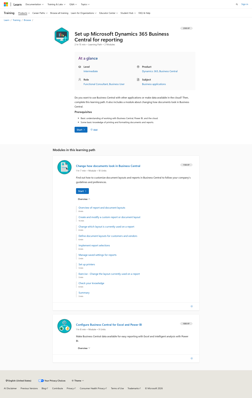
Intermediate (91, 71)
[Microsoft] (6, 4)
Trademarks (133, 388)
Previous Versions (29, 388)
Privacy (70, 388)
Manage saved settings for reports (98, 254)
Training (17, 20)
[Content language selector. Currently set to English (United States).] (18, 380)
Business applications (154, 84)
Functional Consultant (96, 84)
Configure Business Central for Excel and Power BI (109, 324)
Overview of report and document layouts (102, 207)
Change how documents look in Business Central (108, 166)
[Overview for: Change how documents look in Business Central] (84, 199)
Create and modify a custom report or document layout (109, 217)
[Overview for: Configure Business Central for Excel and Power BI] (84, 348)
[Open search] (237, 4)
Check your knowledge (91, 283)
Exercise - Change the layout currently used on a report (109, 273)
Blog (44, 388)
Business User (117, 84)
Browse (28, 20)
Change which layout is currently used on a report (106, 226)
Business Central (168, 71)
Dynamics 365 (150, 71)
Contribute (57, 388)
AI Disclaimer (10, 388)
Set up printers (87, 264)
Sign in (244, 4)
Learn (7, 20)
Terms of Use (117, 388)
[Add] (94, 129)
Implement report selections (94, 245)
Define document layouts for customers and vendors (108, 235)
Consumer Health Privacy (92, 388)
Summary (84, 292)
